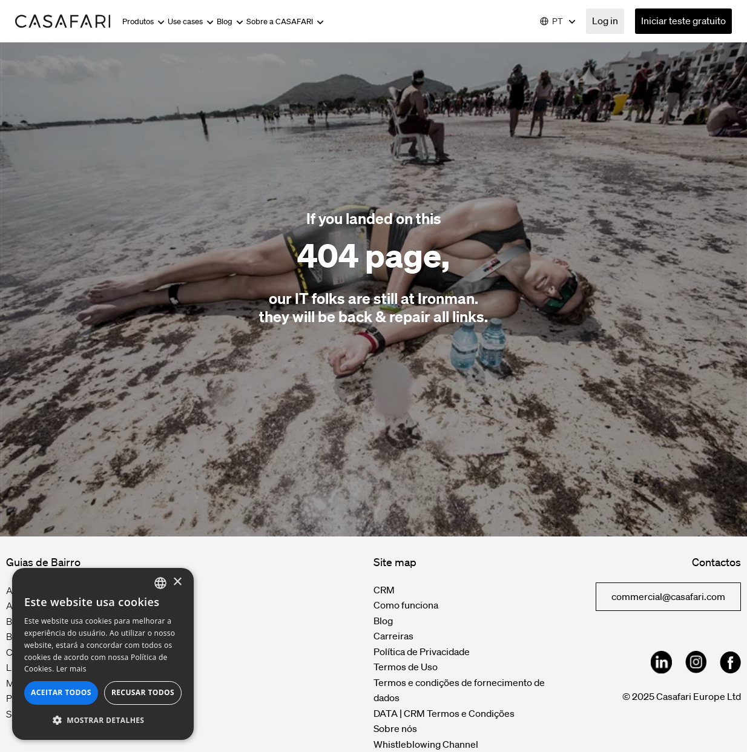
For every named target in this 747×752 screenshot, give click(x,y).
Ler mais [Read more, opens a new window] (71, 669)
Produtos (143, 21)
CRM (384, 590)
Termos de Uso (406, 667)
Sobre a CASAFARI (285, 21)
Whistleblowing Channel (426, 744)
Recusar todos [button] (142, 692)
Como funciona (406, 605)
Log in (605, 21)
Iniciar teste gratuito (683, 21)
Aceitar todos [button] (61, 692)
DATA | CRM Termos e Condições (444, 713)
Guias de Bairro (43, 562)
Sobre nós (395, 728)
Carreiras (393, 636)
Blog (230, 21)
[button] (103, 720)
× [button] (177, 582)
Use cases (191, 21)
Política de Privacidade (422, 651)
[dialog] (103, 654)
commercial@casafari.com (668, 596)
